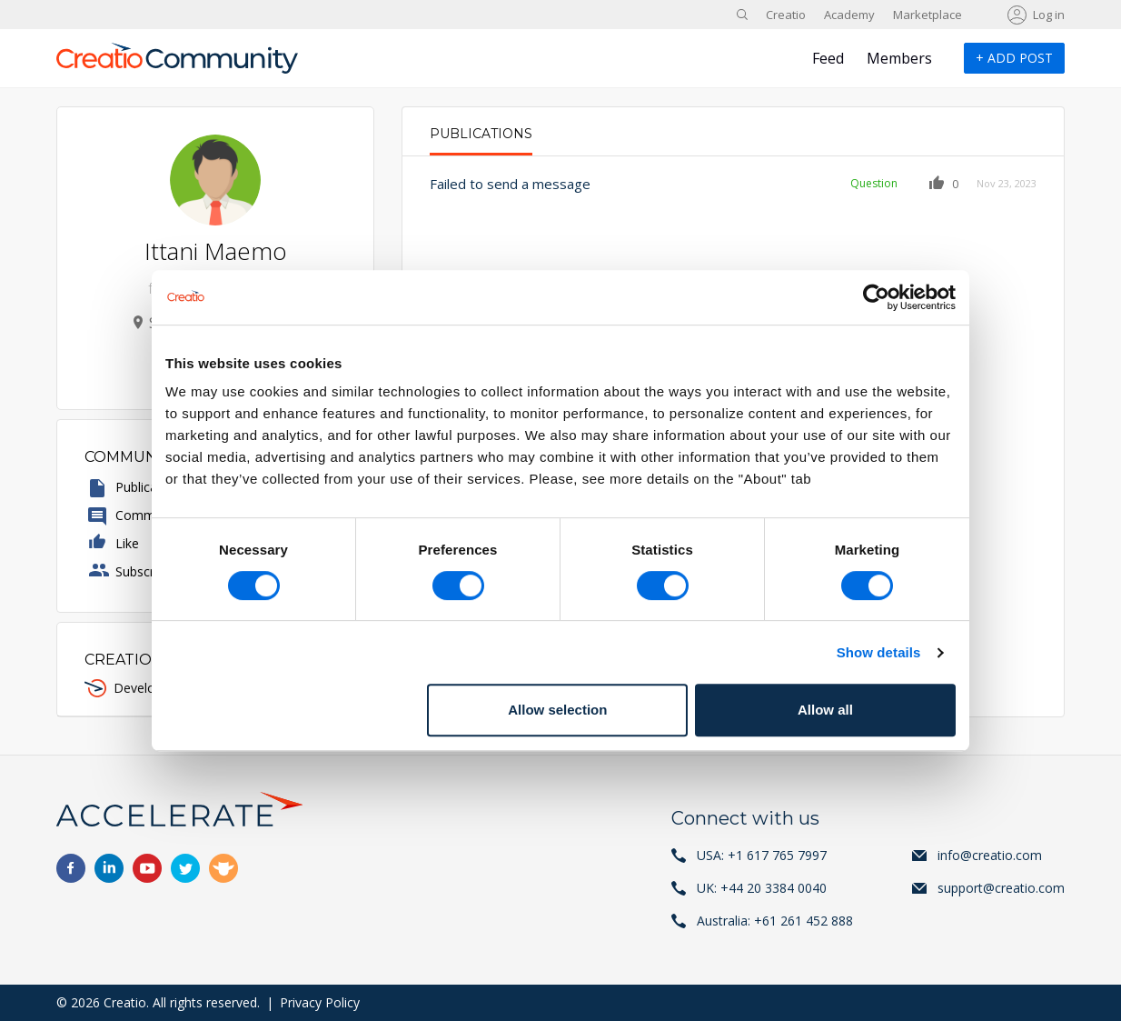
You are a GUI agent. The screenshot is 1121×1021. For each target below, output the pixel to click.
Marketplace (927, 14)
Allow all (825, 709)
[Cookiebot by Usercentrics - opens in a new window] (876, 297)
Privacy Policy (320, 1002)
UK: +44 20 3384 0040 (762, 887)
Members (899, 58)
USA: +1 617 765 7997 (762, 855)
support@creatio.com (1001, 887)
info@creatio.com (989, 855)
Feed (828, 58)
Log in (1049, 14)
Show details (879, 652)
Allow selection (557, 709)
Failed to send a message (510, 184)
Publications (481, 133)
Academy (849, 14)
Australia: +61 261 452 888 (775, 920)
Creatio (786, 14)
